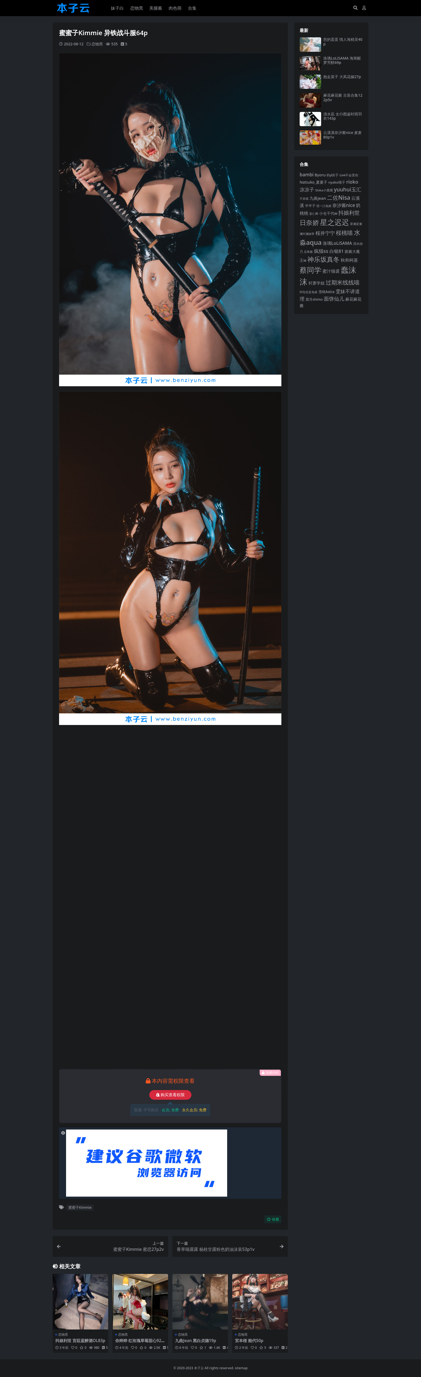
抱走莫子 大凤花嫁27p (342, 76)
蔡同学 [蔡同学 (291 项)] (310, 270)
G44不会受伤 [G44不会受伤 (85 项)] (349, 175)
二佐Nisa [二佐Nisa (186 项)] (338, 197)
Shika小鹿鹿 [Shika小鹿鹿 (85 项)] (324, 190)
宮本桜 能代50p (249, 1340)
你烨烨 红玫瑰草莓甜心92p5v (139, 1343)
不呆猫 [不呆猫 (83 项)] (304, 198)
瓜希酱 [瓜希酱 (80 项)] (308, 252)
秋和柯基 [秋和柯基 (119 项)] (349, 260)
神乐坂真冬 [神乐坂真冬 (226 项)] (323, 259)
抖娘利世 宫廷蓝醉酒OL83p (80, 1340)
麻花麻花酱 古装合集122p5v (342, 97)
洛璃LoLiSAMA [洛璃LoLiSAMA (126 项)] (337, 243)
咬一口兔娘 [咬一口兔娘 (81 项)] (324, 206)
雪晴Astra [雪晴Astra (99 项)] (326, 291)
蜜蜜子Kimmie (79, 1207)
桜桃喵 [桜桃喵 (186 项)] (344, 232)
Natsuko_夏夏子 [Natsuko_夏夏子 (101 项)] (313, 182)
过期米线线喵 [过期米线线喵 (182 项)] (343, 282)
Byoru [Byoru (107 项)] (320, 174)
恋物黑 (97, 43)
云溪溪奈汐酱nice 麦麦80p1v (342, 135)
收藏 (273, 1219)
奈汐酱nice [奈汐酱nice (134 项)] (343, 205)
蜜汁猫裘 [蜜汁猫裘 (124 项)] (331, 271)
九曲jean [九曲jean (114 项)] (318, 198)
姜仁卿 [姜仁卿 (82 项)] (313, 214)
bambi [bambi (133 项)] (307, 175)
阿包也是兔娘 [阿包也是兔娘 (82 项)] (308, 292)
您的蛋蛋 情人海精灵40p (342, 41)
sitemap (241, 1368)
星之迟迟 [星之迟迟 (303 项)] (334, 222)
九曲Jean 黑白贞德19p (195, 1340)
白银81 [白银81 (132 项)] (336, 251)
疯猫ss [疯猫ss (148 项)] (321, 250)
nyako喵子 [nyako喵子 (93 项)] (336, 182)
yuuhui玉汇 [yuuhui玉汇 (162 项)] (347, 189)
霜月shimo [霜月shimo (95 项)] (314, 299)
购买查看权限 (170, 1095)
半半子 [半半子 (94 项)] (310, 205)
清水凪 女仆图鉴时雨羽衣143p (342, 116)
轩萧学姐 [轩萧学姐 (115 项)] (317, 283)
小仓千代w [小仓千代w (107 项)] (328, 213)
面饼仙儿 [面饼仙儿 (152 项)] (334, 298)
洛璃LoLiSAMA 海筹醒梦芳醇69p (342, 60)
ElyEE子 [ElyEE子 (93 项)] (333, 175)
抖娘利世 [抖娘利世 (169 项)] (349, 212)
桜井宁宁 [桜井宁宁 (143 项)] (325, 233)
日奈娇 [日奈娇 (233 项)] (309, 222)
